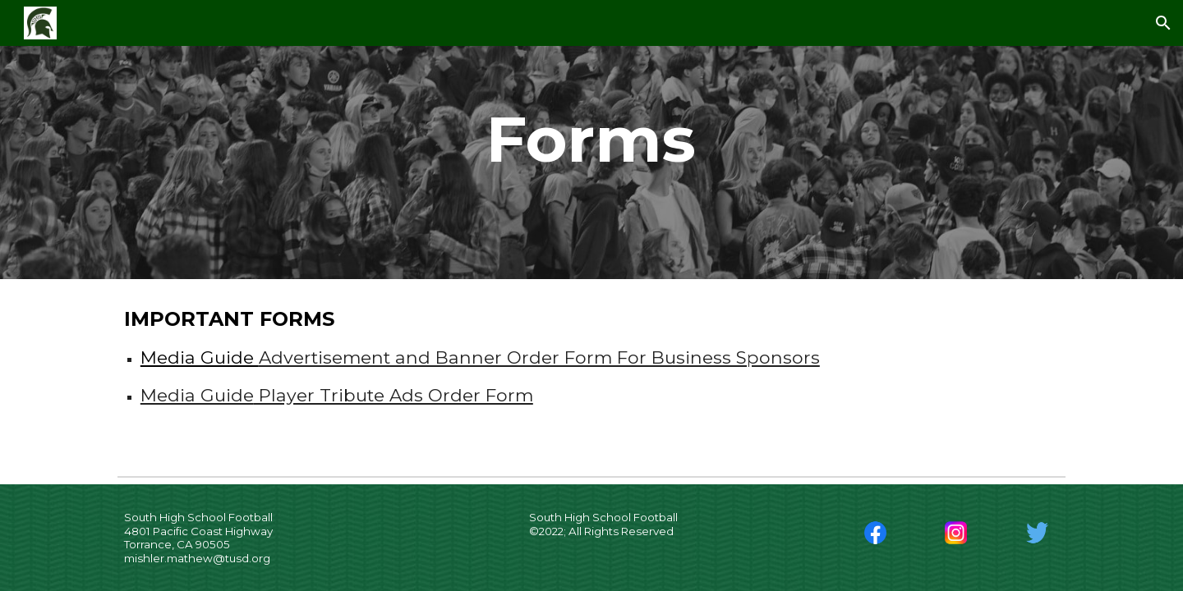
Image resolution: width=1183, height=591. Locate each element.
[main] (591, 139)
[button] (1163, 23)
